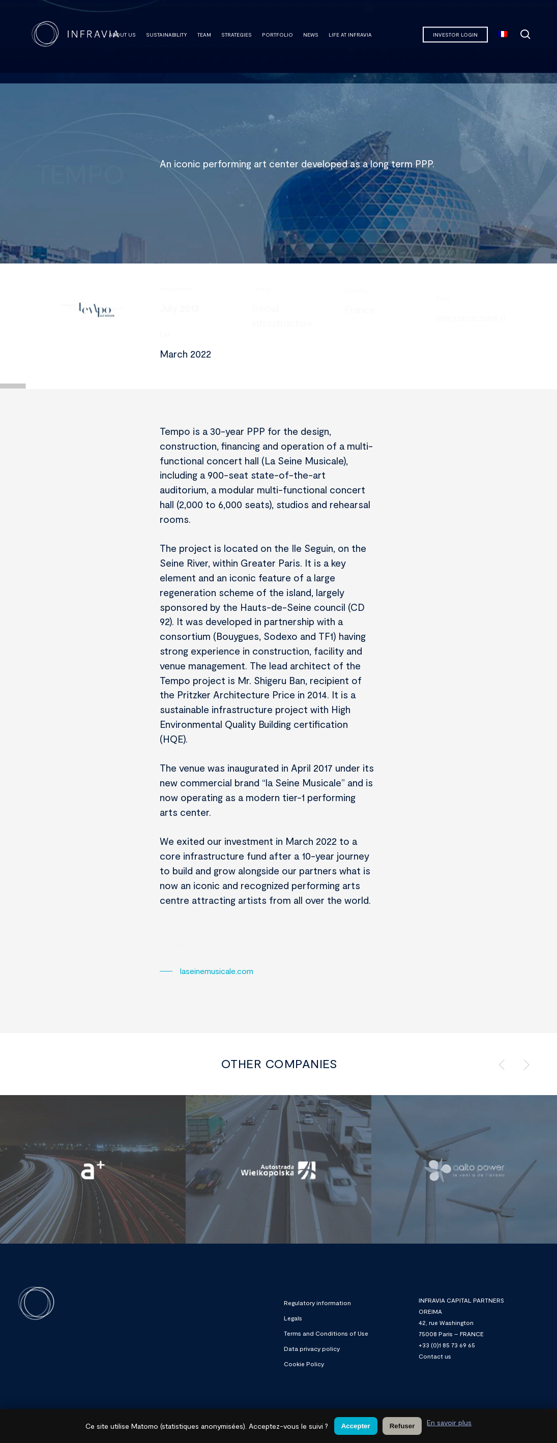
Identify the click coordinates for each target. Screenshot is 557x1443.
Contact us (435, 1356)
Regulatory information (317, 1302)
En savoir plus (449, 1422)
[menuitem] (502, 34)
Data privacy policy (312, 1348)
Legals (293, 1317)
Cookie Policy (304, 1363)
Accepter (355, 1426)
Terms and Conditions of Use (326, 1333)
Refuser (402, 1426)
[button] (206, 971)
